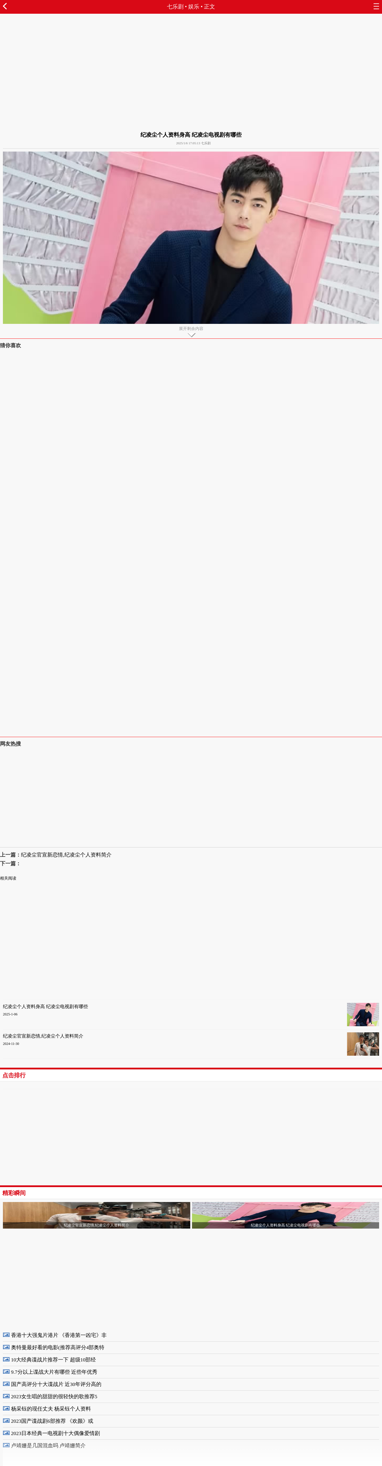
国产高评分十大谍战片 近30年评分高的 (56, 1384)
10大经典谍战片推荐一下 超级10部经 (53, 1360)
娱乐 (193, 7)
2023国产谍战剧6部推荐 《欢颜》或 (52, 1421)
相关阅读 (8, 878)
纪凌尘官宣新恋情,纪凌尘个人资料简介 (66, 855)
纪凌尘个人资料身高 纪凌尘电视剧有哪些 (45, 1006)
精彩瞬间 (14, 1193)
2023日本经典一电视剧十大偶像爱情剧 (55, 1433)
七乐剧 (175, 7)
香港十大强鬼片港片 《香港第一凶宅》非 (59, 1335)
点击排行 (14, 1075)
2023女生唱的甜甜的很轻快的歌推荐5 (54, 1396)
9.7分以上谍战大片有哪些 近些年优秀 (54, 1372)
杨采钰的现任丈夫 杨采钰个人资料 (51, 1409)
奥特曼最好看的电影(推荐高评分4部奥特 (58, 1347)
